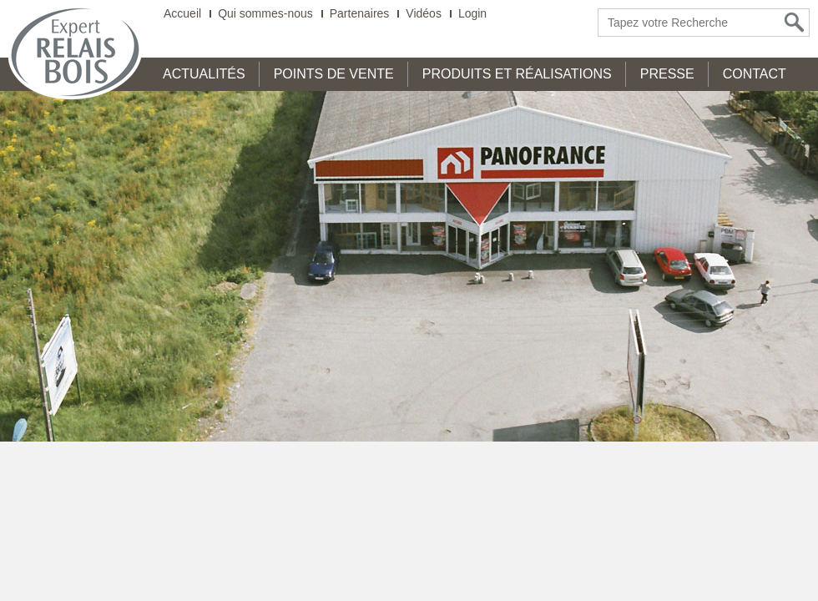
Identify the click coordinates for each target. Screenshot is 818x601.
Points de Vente (334, 74)
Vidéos (424, 14)
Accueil (182, 14)
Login (472, 14)
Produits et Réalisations (517, 74)
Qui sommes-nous (265, 14)
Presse (667, 74)
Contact (754, 74)
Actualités (204, 74)
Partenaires (360, 14)
